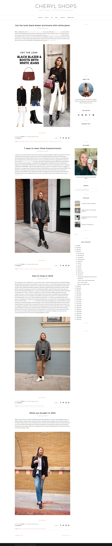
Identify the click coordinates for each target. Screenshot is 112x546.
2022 (77, 286)
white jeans (58, 141)
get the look (50, 141)
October (80, 257)
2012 (77, 301)
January (79, 274)
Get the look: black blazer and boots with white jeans (43, 25)
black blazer (37, 141)
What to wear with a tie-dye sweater (88, 210)
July (78, 263)
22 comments (18, 402)
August (79, 261)
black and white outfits (26, 141)
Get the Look (58, 31)
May (79, 267)
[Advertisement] (86, 50)
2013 (77, 299)
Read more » (42, 132)
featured (40, 268)
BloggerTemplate (32, 544)
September (80, 259)
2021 (77, 288)
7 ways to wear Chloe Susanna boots (42, 148)
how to (32, 405)
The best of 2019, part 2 (87, 224)
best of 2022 (23, 527)
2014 (77, 297)
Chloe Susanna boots (28, 161)
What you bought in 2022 (42, 412)
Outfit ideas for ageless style (54, 35)
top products (42, 527)
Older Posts (65, 534)
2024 (77, 249)
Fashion (44, 141)
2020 (77, 290)
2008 (77, 309)
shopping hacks (39, 405)
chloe (30, 268)
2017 (77, 295)
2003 (77, 319)
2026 (77, 245)
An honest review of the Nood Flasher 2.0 (89, 217)
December (80, 253)
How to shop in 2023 (42, 275)
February (80, 272)
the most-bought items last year (35, 31)
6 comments (18, 137)
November (80, 255)
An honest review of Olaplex (88, 203)
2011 (77, 303)
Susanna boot (47, 268)
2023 (77, 251)
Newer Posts (19, 534)
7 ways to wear (23, 268)
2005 (77, 315)
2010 (77, 305)
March (79, 271)
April (79, 269)
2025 (77, 247)
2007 (77, 311)
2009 (77, 307)
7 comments (18, 265)
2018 (77, 294)
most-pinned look (52, 40)
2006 (77, 313)
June (79, 265)
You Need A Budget (30, 300)
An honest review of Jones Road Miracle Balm (86, 177)
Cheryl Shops (56, 6)
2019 (77, 292)
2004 (77, 317)
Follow (76, 234)
